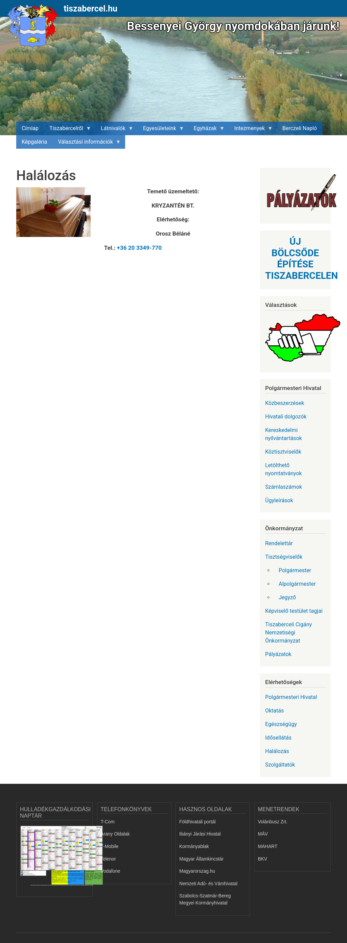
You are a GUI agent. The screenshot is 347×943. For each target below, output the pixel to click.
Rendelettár (279, 543)
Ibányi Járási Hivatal (200, 834)
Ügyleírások (279, 500)
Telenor (108, 859)
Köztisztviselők (283, 452)
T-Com (108, 821)
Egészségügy (281, 724)
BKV (262, 859)
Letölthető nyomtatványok (283, 469)
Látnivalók (114, 130)
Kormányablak (194, 846)
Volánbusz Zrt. (273, 821)
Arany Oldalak (115, 834)
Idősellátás (278, 737)
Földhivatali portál (197, 821)
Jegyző (287, 597)
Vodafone (110, 871)
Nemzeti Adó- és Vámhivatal (208, 883)
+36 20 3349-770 (139, 247)
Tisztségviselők (283, 557)
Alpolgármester (297, 584)
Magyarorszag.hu (197, 871)
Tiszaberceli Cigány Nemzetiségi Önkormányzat (288, 632)
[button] (56, 214)
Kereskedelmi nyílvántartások (283, 434)
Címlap (30, 128)
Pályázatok (278, 654)
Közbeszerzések (284, 403)
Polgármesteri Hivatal (291, 697)
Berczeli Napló (299, 128)
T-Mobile (110, 846)
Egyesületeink (161, 130)
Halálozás (277, 751)
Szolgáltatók (280, 764)
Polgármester (295, 570)
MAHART (268, 846)
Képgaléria (34, 142)
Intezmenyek (251, 130)
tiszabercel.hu (90, 9)
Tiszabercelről (67, 130)
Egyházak (206, 130)
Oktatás (274, 710)
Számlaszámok (283, 487)
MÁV (263, 834)
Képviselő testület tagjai (294, 611)
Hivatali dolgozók (285, 416)
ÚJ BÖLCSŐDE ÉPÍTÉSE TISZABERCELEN (301, 258)
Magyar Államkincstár (201, 859)
